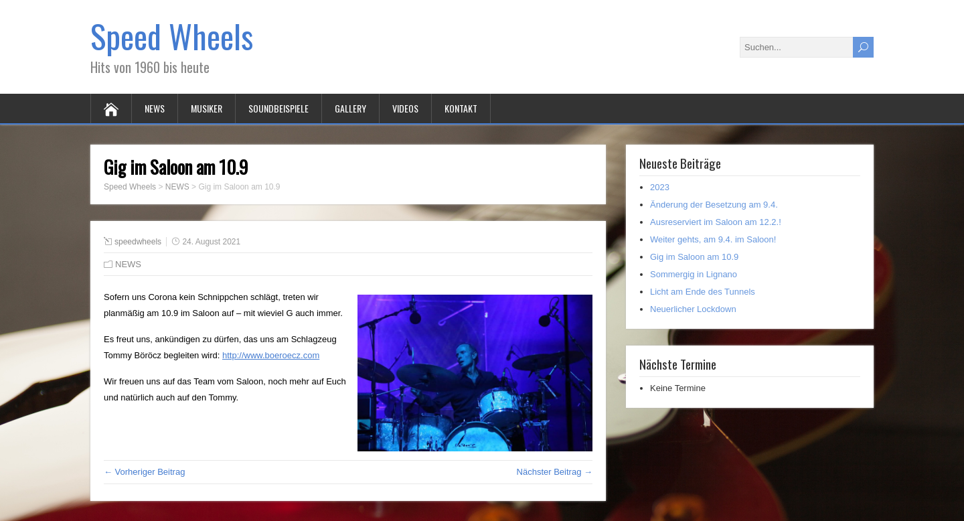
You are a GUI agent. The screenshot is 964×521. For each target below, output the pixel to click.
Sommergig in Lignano (693, 274)
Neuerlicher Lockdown (693, 309)
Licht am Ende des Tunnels (702, 292)
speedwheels (137, 241)
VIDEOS (405, 108)
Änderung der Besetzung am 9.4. (714, 205)
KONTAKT (461, 108)
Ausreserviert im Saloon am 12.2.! (715, 222)
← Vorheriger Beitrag (144, 472)
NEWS (155, 108)
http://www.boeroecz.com (270, 355)
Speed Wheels (171, 36)
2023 (659, 187)
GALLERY (350, 108)
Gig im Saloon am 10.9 (694, 257)
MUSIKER (206, 108)
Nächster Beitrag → (554, 472)
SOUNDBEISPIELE (278, 108)
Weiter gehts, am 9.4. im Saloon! (713, 239)
